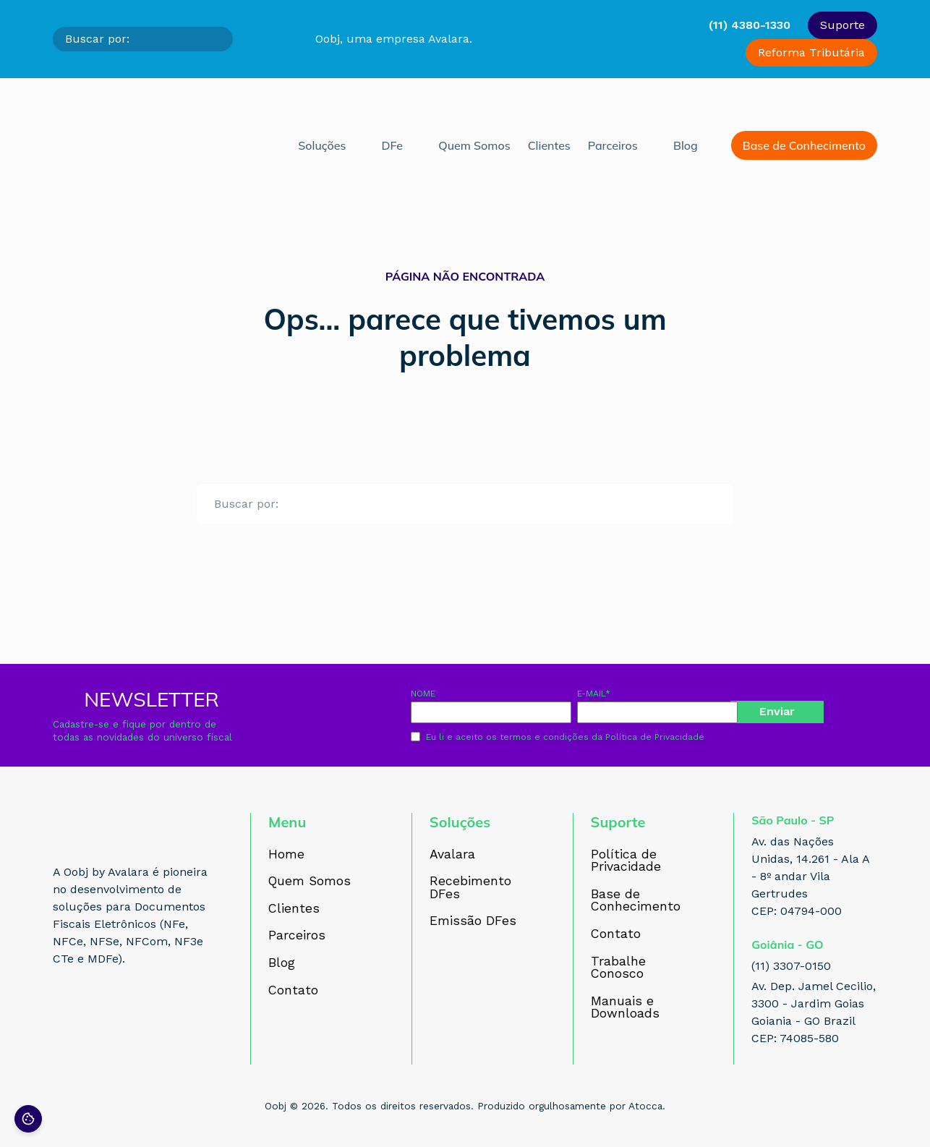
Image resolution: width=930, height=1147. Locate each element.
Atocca (645, 1106)
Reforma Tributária (811, 52)
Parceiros (613, 145)
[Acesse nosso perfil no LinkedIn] (126, 1012)
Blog (685, 145)
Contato (293, 990)
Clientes (549, 145)
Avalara (452, 854)
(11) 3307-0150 (791, 966)
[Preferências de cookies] (28, 1119)
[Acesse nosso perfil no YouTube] (158, 1012)
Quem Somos (474, 145)
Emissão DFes (473, 921)
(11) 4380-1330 (749, 25)
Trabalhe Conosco (618, 968)
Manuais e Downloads (625, 1007)
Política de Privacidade (654, 737)
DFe (392, 145)
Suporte (842, 25)
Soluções (322, 145)
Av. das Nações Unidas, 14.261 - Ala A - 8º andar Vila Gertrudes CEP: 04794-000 (810, 876)
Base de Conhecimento (804, 145)
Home (286, 854)
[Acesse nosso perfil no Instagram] (95, 1012)
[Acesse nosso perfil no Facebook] (63, 1012)
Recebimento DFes (470, 887)
